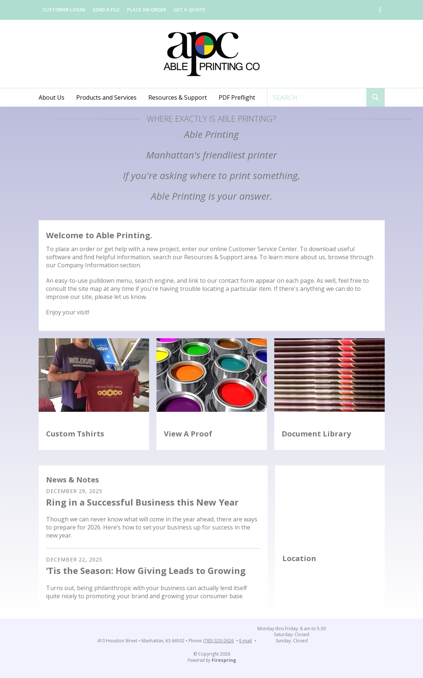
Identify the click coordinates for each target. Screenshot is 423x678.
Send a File (106, 9)
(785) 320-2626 (218, 641)
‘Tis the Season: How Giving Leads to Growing (146, 570)
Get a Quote (189, 9)
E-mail (245, 641)
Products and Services (106, 97)
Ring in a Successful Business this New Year (142, 502)
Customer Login (63, 9)
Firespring (224, 660)
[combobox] (316, 97)
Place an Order (146, 9)
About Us (51, 97)
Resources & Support (177, 97)
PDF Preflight (237, 97)
